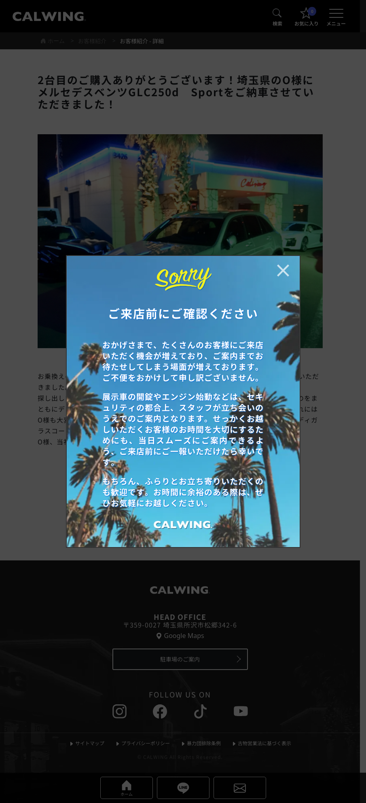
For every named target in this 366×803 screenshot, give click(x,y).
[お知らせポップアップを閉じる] (283, 270)
